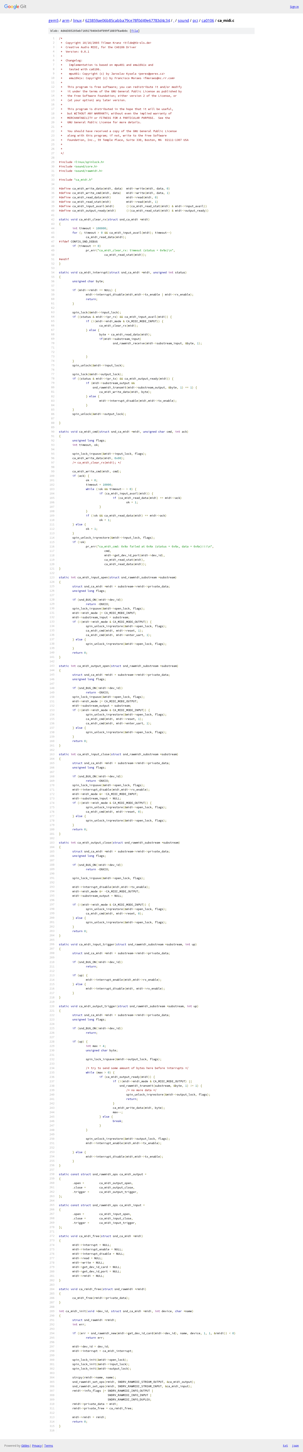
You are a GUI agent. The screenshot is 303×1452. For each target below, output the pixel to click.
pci (195, 20)
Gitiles (25, 1446)
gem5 (53, 20)
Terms (48, 1446)
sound (183, 20)
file (134, 31)
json (295, 1445)
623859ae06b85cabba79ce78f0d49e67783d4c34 (127, 20)
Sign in (294, 7)
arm (65, 20)
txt (285, 1445)
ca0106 (208, 20)
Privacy (37, 1446)
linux (77, 20)
